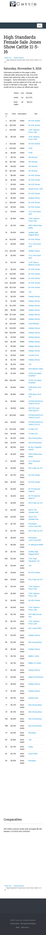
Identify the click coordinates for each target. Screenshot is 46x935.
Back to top (25, 927)
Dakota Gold (33, 698)
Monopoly (32, 733)
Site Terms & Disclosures (28, 923)
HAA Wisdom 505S (35, 369)
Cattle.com (7, 58)
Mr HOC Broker (34, 121)
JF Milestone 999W (35, 545)
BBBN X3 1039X (34, 663)
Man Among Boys (35, 438)
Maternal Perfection (35, 677)
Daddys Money (34, 198)
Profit (30, 148)
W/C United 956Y (35, 628)
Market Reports (19, 58)
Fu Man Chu (33, 429)
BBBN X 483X (33, 656)
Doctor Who (33, 754)
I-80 (29, 292)
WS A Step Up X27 (35, 468)
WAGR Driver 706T (35, 189)
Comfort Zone (33, 355)
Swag (30, 747)
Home (18, 927)
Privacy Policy (14, 923)
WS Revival (32, 157)
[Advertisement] (23, 791)
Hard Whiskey (33, 324)
